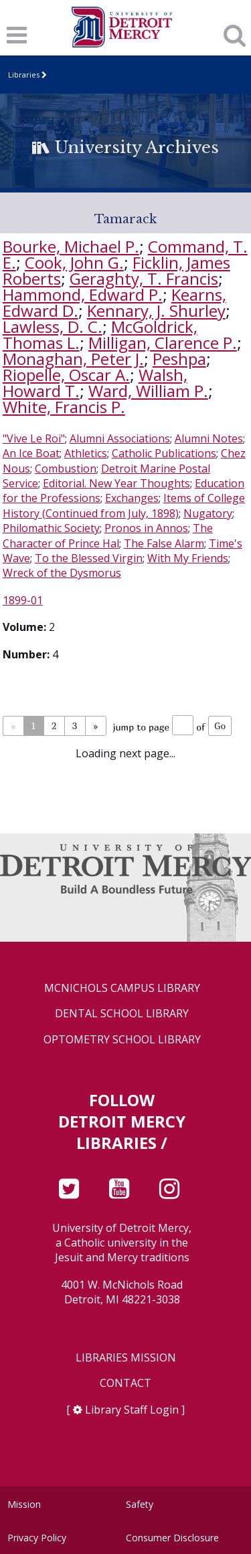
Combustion (65, 468)
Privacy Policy (36, 1537)
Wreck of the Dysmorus (62, 572)
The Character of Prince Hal (108, 535)
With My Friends (187, 558)
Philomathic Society (51, 528)
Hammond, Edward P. (83, 294)
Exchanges (132, 498)
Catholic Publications (164, 453)
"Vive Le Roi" (34, 438)
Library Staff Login (132, 1409)
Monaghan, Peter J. (73, 359)
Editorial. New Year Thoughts (116, 483)
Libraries (23, 75)
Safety (139, 1504)
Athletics (85, 453)
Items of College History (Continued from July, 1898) (124, 505)
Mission (24, 1504)
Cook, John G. (74, 262)
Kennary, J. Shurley (156, 310)
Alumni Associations (120, 438)
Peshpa (179, 359)
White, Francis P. (64, 407)
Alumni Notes (209, 438)
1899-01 (23, 600)
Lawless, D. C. (52, 326)
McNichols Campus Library (122, 988)
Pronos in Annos (146, 528)
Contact (125, 1383)
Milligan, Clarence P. (162, 343)
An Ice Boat (31, 453)
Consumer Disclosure (172, 1537)
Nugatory (207, 513)
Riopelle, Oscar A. (66, 375)
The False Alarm (164, 543)
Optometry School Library (122, 1039)
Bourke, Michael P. (71, 246)
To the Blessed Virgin (89, 558)
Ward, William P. (148, 391)
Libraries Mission (126, 1357)
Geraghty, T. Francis (144, 278)
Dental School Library (122, 1013)
